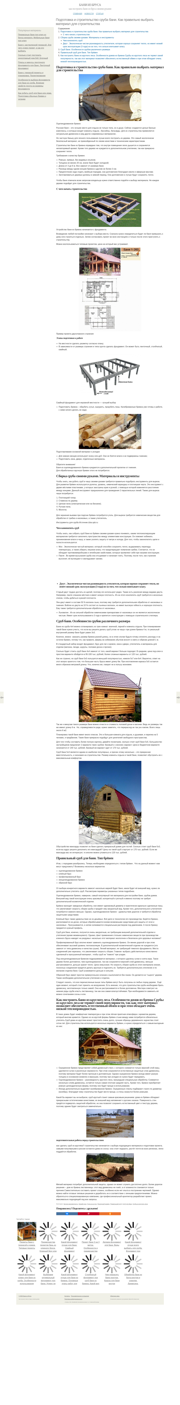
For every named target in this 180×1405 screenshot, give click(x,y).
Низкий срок (82, 1204)
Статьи (99, 13)
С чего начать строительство (76, 34)
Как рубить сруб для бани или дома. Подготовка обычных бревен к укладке (35, 96)
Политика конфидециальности (73, 1299)
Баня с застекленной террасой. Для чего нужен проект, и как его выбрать (34, 48)
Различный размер (103, 1204)
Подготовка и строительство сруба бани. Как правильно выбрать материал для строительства (104, 31)
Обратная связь (115, 1296)
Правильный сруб (116, 1204)
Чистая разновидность (70, 1204)
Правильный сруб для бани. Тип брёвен (79, 52)
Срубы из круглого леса (140, 1204)
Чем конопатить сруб (72, 40)
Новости (89, 13)
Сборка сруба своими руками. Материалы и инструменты (87, 37)
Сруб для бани (127, 1204)
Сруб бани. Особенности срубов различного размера (85, 49)
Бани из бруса (90, 5)
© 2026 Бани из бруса (25, 1296)
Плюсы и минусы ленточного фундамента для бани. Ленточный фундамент (34, 65)
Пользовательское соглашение (80, 1296)
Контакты (67, 1296)
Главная (77, 13)
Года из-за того (92, 1204)
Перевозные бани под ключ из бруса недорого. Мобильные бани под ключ (34, 38)
